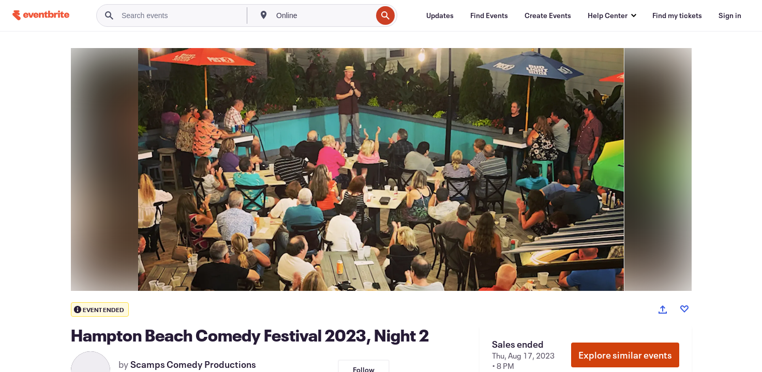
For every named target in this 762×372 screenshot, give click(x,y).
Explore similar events (625, 355)
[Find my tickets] (677, 15)
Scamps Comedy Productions (193, 364)
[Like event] (684, 309)
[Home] (40, 15)
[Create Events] (547, 15)
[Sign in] (730, 15)
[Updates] (440, 15)
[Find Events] (489, 15)
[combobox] (323, 15)
